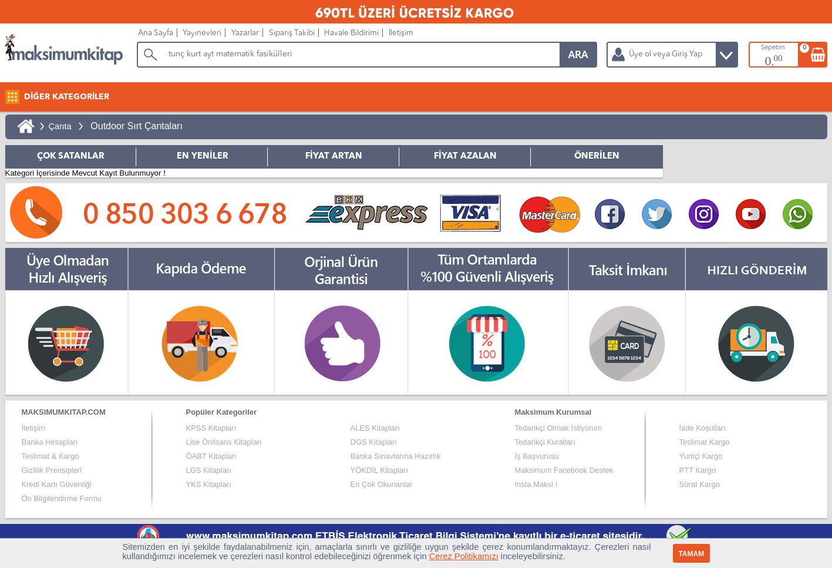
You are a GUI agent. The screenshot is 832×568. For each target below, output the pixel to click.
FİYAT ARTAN (333, 156)
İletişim (401, 33)
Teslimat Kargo (704, 442)
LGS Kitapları (208, 470)
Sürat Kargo (699, 484)
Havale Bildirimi (351, 33)
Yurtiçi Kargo (701, 456)
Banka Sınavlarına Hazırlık (396, 456)
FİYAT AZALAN (465, 156)
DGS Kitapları (374, 442)
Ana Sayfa (155, 33)
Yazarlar (245, 33)
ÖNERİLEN (596, 156)
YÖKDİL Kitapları (380, 470)
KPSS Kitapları (211, 428)
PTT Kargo (697, 470)
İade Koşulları (702, 428)
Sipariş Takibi (292, 33)
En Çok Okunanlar (382, 484)
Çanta (60, 126)
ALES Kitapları (375, 428)
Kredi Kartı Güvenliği (57, 484)
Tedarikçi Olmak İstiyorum (558, 428)
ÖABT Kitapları (211, 456)
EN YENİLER (202, 156)
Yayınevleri (202, 33)
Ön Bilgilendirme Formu (62, 498)
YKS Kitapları (208, 484)
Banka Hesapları (50, 442)
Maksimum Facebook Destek (564, 470)
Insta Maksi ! (536, 484)
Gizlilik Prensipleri (52, 470)
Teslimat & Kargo (50, 456)
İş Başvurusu (537, 456)
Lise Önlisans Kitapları (224, 442)
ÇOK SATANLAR (71, 156)
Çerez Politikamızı (463, 556)
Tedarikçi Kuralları (545, 442)
